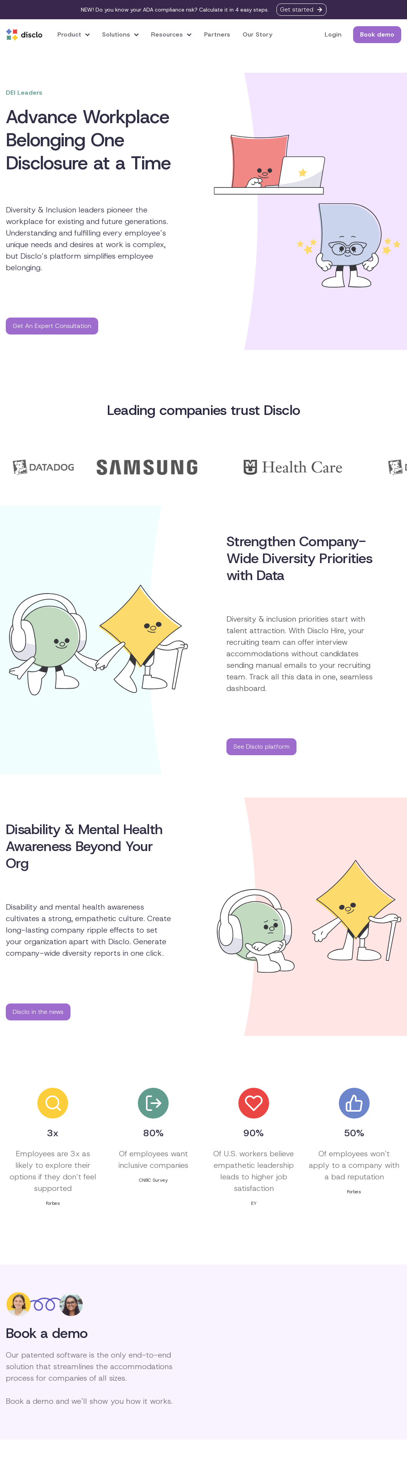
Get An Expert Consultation (52, 326)
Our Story (257, 34)
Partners (217, 34)
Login (333, 34)
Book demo (377, 34)
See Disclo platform (261, 747)
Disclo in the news (38, 1012)
